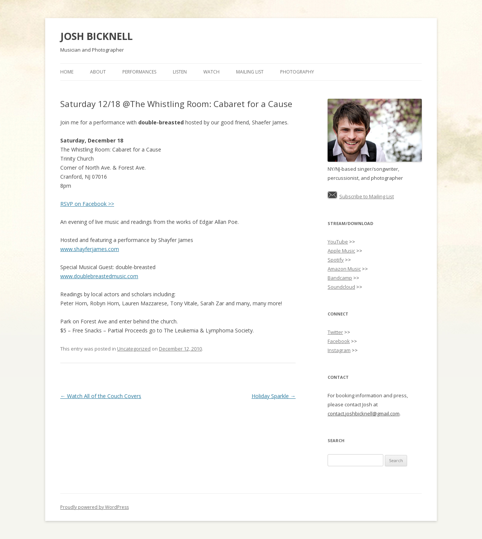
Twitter (335, 332)
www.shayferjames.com (89, 249)
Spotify (336, 259)
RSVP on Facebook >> (87, 203)
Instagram (339, 350)
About (98, 72)
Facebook (339, 341)
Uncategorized (134, 348)
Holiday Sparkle (274, 396)
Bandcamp (340, 277)
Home (66, 72)
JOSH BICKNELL (96, 36)
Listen (180, 72)
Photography (297, 72)
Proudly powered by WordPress (94, 507)
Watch (211, 72)
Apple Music (341, 250)
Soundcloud (341, 286)
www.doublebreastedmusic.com (99, 276)
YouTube (338, 241)
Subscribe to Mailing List (366, 196)
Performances (139, 72)
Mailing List (250, 72)
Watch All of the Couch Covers (100, 396)
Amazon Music (344, 268)
